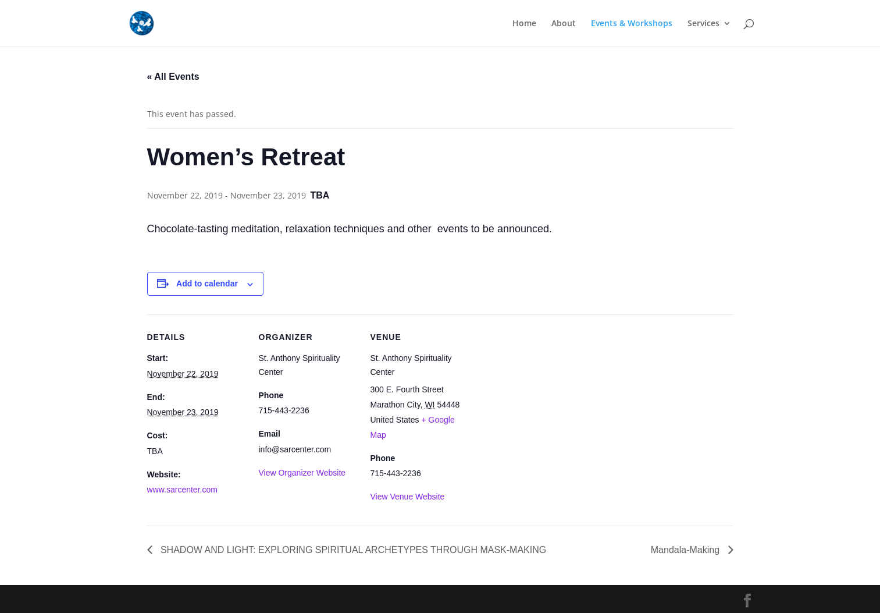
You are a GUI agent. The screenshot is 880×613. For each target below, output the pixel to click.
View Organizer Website (302, 472)
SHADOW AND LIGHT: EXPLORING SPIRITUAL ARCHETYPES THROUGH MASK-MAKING (352, 550)
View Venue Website (407, 496)
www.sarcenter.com (182, 489)
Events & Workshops (631, 24)
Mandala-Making (686, 550)
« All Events (173, 77)
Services (703, 24)
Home (524, 24)
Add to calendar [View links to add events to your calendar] (207, 283)
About (563, 24)
